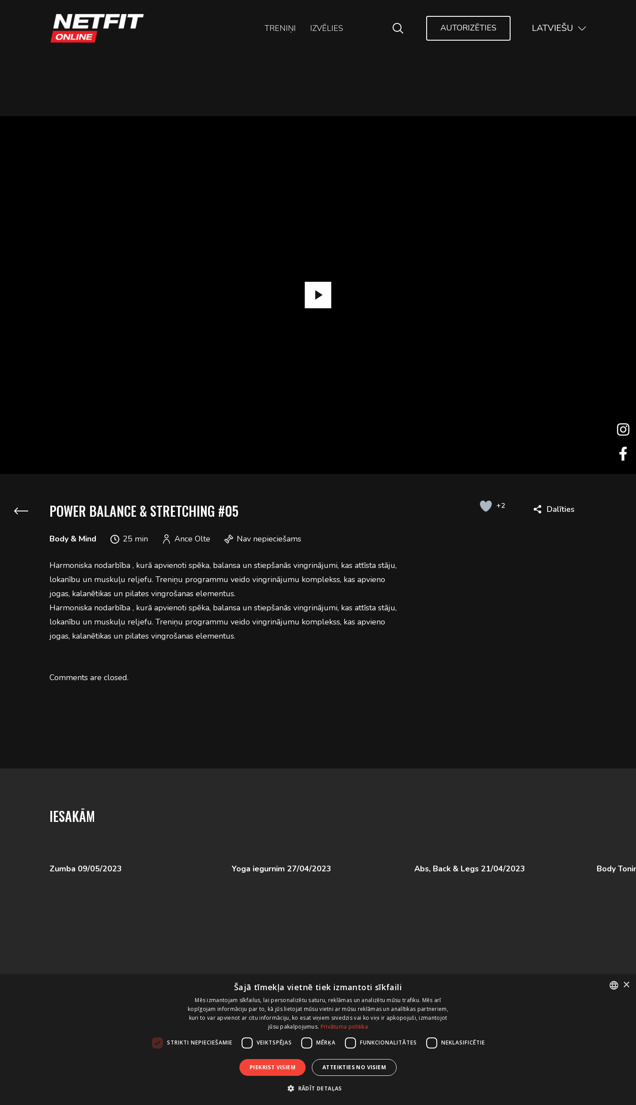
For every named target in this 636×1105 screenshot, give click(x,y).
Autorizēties (468, 28)
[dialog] (318, 1039)
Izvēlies (326, 28)
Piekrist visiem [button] (272, 1067)
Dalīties (561, 509)
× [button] (626, 985)
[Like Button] (485, 506)
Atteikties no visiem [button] (354, 1067)
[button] (318, 1088)
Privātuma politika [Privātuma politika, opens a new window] (344, 1026)
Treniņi (280, 28)
